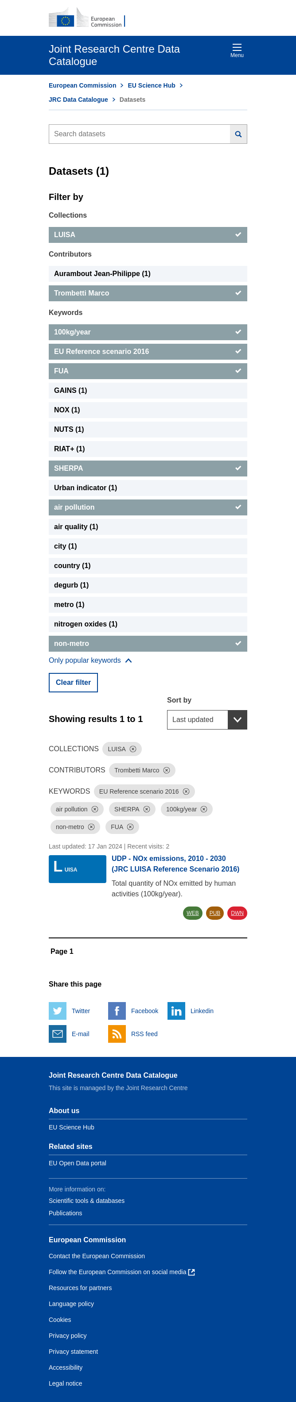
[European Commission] (92, 17)
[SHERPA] (148, 468)
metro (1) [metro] (69, 604)
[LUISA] (148, 235)
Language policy (71, 1303)
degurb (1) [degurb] (71, 585)
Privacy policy (68, 1335)
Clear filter (73, 682)
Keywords (65, 312)
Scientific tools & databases (87, 1200)
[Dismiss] (132, 749)
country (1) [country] (72, 565)
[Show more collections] (90, 660)
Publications (65, 1213)
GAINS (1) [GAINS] (70, 390)
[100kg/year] (148, 332)
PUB (215, 913)
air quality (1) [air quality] (76, 526)
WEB (193, 913)
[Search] (238, 134)
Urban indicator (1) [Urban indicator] (85, 488)
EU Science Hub (151, 85)
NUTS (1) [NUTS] (69, 429)
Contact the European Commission (97, 1256)
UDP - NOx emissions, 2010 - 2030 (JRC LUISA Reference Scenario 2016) (175, 864)
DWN (237, 913)
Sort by (179, 700)
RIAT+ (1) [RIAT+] (69, 449)
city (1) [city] (65, 546)
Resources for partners (80, 1287)
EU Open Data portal (77, 1163)
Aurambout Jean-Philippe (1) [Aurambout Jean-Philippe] (102, 273)
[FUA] (148, 371)
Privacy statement (73, 1351)
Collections (68, 215)
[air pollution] (148, 507)
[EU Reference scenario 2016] (148, 352)
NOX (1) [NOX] (67, 410)
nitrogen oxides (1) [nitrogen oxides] (85, 624)
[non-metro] (148, 644)
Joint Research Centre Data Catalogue (113, 1075)
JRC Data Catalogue (78, 99)
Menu (237, 50)
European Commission (82, 85)
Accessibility (65, 1367)
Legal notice (65, 1383)
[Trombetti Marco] (148, 293)
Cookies (60, 1319)
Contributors (70, 254)
